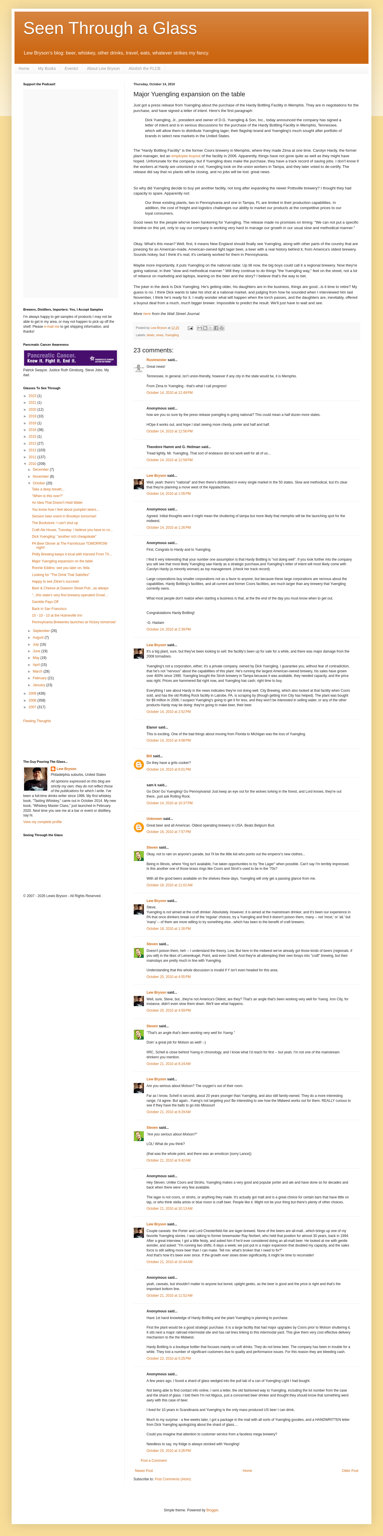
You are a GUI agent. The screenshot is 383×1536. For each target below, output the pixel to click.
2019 (33, 416)
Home (24, 68)
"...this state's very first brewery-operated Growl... (70, 595)
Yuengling (172, 335)
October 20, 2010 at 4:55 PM (169, 977)
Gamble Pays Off (45, 602)
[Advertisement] (57, 741)
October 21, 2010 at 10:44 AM (169, 1262)
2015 (33, 436)
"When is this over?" (47, 496)
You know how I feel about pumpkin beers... (65, 510)
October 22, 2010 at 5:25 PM (169, 1358)
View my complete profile (42, 822)
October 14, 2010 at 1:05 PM (169, 494)
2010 (33, 464)
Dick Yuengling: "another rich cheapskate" (64, 537)
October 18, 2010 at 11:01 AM (169, 885)
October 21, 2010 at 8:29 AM (169, 1112)
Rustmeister (157, 360)
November (41, 476)
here (147, 313)
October (39, 483)
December (41, 470)
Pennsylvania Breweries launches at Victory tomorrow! (74, 622)
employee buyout (185, 156)
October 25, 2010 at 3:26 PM (169, 1451)
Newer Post (144, 1471)
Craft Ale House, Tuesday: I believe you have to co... (72, 530)
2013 (33, 443)
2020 (33, 409)
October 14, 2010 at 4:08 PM (169, 740)
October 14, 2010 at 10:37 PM (170, 803)
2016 (33, 430)
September (42, 631)
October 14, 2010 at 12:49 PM (170, 393)
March (38, 671)
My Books (47, 68)
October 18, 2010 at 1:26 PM (169, 929)
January (39, 685)
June (37, 651)
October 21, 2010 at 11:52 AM (169, 1296)
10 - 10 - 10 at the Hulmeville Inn (57, 615)
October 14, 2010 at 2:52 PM (169, 712)
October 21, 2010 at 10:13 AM (169, 1209)
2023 (33, 396)
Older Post (350, 1471)
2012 (33, 450)
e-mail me (51, 327)
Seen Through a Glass (110, 28)
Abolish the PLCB (144, 68)
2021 (33, 403)
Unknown (154, 819)
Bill (149, 756)
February (40, 678)
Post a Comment (154, 1461)
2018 (33, 423)
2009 (33, 693)
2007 (33, 707)
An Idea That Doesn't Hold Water (57, 503)
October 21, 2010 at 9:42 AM (169, 1160)
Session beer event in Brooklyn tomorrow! (64, 516)
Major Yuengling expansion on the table (62, 561)
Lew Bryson (156, 476)
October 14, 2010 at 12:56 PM (170, 431)
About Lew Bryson (103, 68)
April (37, 665)
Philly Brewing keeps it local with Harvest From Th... (72, 554)
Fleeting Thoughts (37, 721)
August (39, 637)
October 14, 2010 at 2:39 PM (169, 629)
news (159, 335)
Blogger (212, 1510)
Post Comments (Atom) (173, 1479)
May (36, 658)
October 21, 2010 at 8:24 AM (169, 1064)
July (36, 644)
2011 (33, 457)
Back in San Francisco (49, 609)
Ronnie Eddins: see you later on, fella (61, 568)
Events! (71, 68)
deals (150, 335)
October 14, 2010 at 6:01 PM (169, 769)
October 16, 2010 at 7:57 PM (169, 832)
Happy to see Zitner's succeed (55, 581)
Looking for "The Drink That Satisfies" (61, 575)
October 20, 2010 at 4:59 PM (169, 1010)
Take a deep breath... (48, 489)
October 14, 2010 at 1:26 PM (169, 528)
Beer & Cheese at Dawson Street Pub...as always (70, 588)
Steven (152, 847)
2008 (33, 700)
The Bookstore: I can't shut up (55, 523)
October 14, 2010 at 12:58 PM (170, 460)
